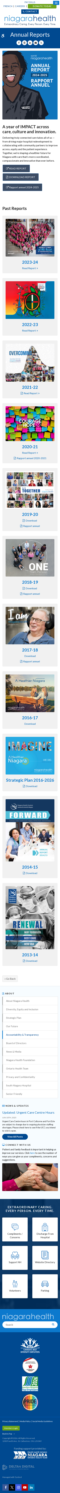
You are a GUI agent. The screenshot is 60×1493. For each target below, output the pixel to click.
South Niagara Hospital (18, 1085)
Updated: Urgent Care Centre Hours (28, 1112)
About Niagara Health (17, 1000)
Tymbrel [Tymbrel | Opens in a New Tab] (18, 1477)
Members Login (11, 1428)
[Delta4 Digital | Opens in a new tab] (18, 1467)
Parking (45, 1290)
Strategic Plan (13, 1017)
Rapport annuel (31, 525)
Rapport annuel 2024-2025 (22, 187)
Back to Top (7, 1434)
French (8, 6)
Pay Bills (30, 2)
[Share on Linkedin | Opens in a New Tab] (30, 42)
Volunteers (15, 1290)
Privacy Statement (10, 1421)
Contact (31, 11)
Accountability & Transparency (22, 1034)
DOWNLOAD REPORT (22, 177)
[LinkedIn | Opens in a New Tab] (31, 1487)
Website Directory (45, 1262)
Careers (20, 6)
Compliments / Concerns (15, 1235)
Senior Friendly (14, 1093)
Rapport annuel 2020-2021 (31, 458)
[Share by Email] (35, 42)
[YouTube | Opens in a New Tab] (25, 1487)
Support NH (15, 1262)
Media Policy (25, 1421)
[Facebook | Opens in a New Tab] (5, 1487)
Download (31, 520)
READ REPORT (16, 168)
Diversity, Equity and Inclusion (22, 1009)
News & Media (13, 1051)
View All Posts (15, 1136)
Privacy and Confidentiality (20, 1077)
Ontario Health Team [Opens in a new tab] (17, 1068)
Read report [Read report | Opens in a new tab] (29, 268)
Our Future (12, 1026)
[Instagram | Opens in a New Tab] (18, 1487)
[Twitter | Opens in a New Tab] (12, 1487)
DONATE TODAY (42, 6)
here (32, 1153)
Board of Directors (16, 1043)
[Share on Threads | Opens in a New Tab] (24, 42)
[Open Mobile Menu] (56, 3)
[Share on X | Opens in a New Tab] (41, 42)
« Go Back (10, 978)
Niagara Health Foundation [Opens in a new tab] (20, 1060)
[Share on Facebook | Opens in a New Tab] (18, 42)
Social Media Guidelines (42, 1421)
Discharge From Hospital (45, 1235)
